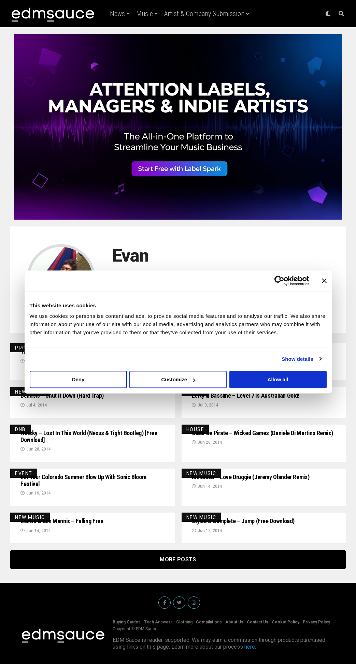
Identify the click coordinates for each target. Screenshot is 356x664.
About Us (234, 622)
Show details (297, 359)
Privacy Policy (316, 622)
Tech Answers (158, 622)
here (249, 647)
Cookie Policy (285, 622)
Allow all (278, 379)
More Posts (178, 559)
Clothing (184, 622)
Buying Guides (127, 622)
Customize (178, 379)
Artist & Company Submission (204, 14)
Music (144, 14)
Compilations (209, 622)
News (117, 14)
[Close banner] (324, 280)
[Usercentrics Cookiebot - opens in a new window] (279, 281)
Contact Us (257, 622)
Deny (78, 379)
